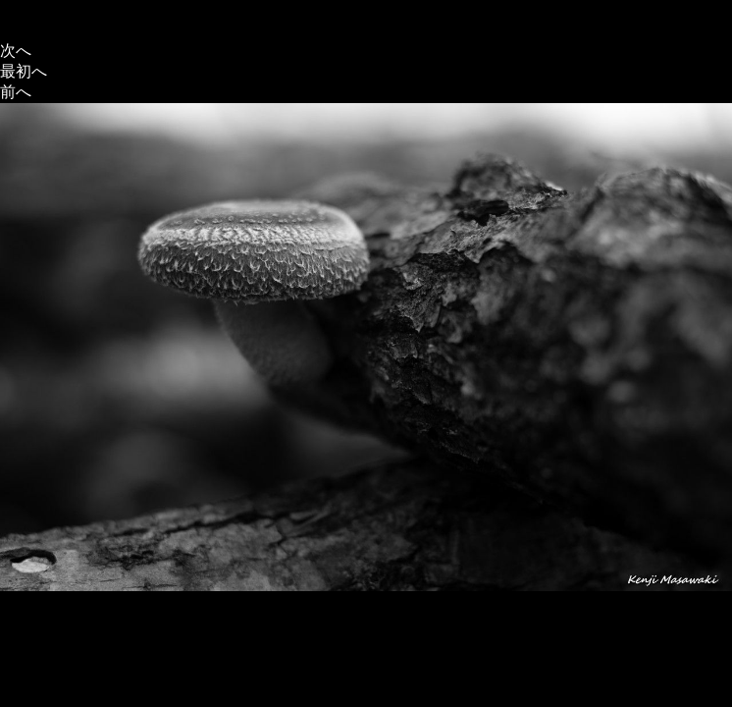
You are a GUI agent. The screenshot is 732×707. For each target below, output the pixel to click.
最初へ (23, 71)
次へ (15, 50)
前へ (15, 91)
